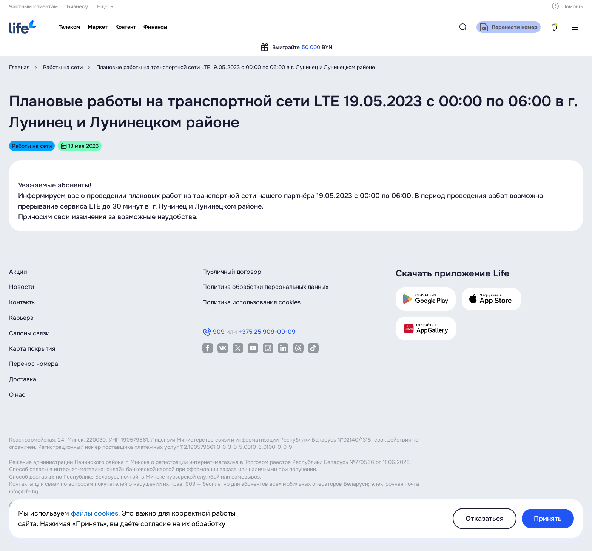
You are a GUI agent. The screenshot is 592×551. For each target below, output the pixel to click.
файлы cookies (94, 513)
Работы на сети (63, 67)
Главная (19, 67)
